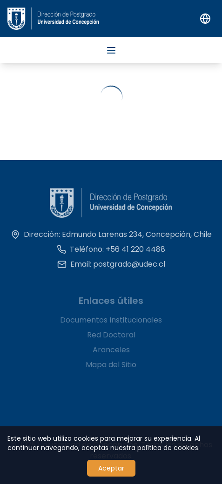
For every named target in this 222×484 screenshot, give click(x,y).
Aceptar (111, 468)
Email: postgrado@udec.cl (111, 267)
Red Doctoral (111, 338)
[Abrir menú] (111, 50)
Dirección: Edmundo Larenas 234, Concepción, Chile (111, 237)
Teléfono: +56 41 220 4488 (111, 252)
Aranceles (111, 353)
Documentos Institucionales (111, 323)
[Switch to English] (205, 18)
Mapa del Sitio (111, 368)
